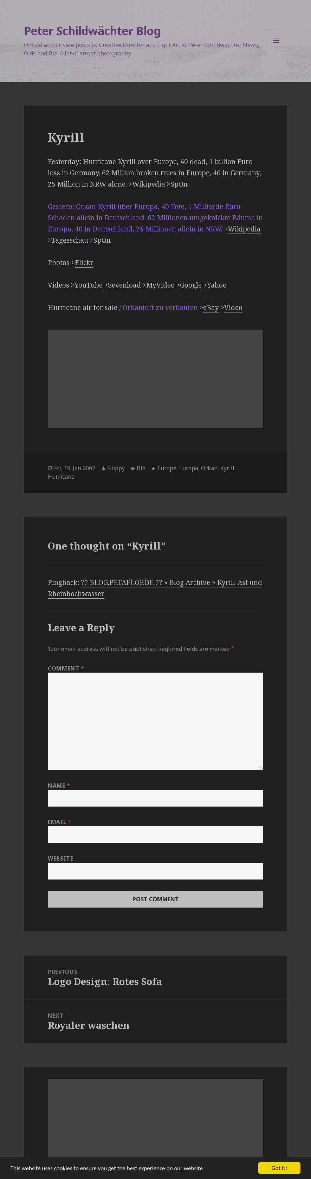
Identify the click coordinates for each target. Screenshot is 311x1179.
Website (60, 858)
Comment (66, 668)
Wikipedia (148, 184)
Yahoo (217, 285)
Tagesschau (69, 240)
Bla (141, 468)
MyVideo (160, 285)
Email (59, 822)
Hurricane (61, 476)
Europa (188, 468)
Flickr (84, 262)
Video (233, 307)
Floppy (116, 468)
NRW (98, 184)
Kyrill (227, 468)
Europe (166, 468)
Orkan (209, 468)
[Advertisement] (155, 379)
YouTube (88, 285)
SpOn (179, 184)
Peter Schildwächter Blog (92, 30)
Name (59, 785)
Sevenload (124, 285)
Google (191, 285)
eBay (211, 307)
